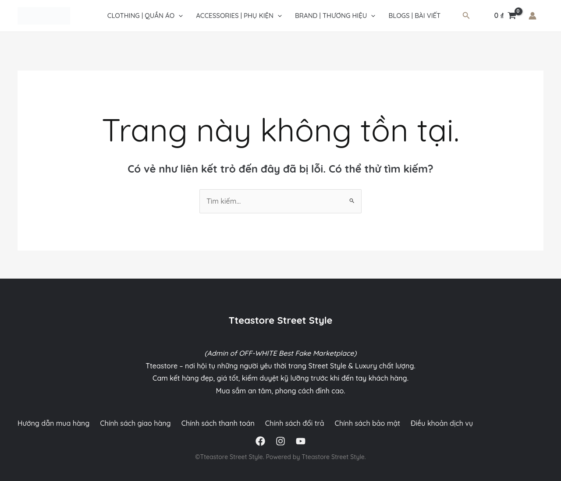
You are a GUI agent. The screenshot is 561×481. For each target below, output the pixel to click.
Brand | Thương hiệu (335, 15)
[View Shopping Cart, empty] (505, 16)
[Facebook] (260, 441)
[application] (178, 15)
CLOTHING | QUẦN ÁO (145, 15)
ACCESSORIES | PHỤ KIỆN (239, 15)
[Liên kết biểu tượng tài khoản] (532, 16)
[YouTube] (300, 441)
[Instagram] (280, 441)
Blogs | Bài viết (414, 15)
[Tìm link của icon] (466, 15)
